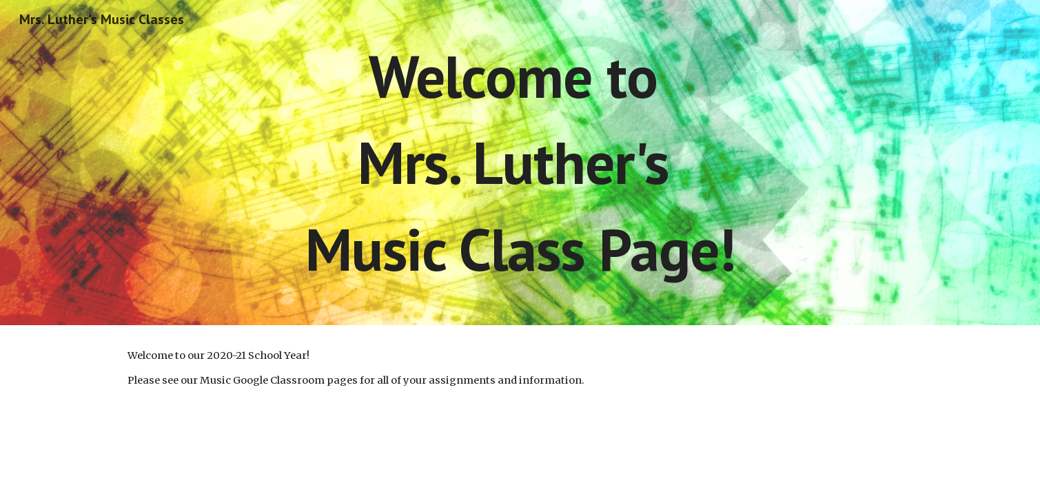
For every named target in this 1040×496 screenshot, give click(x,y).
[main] (519, 162)
